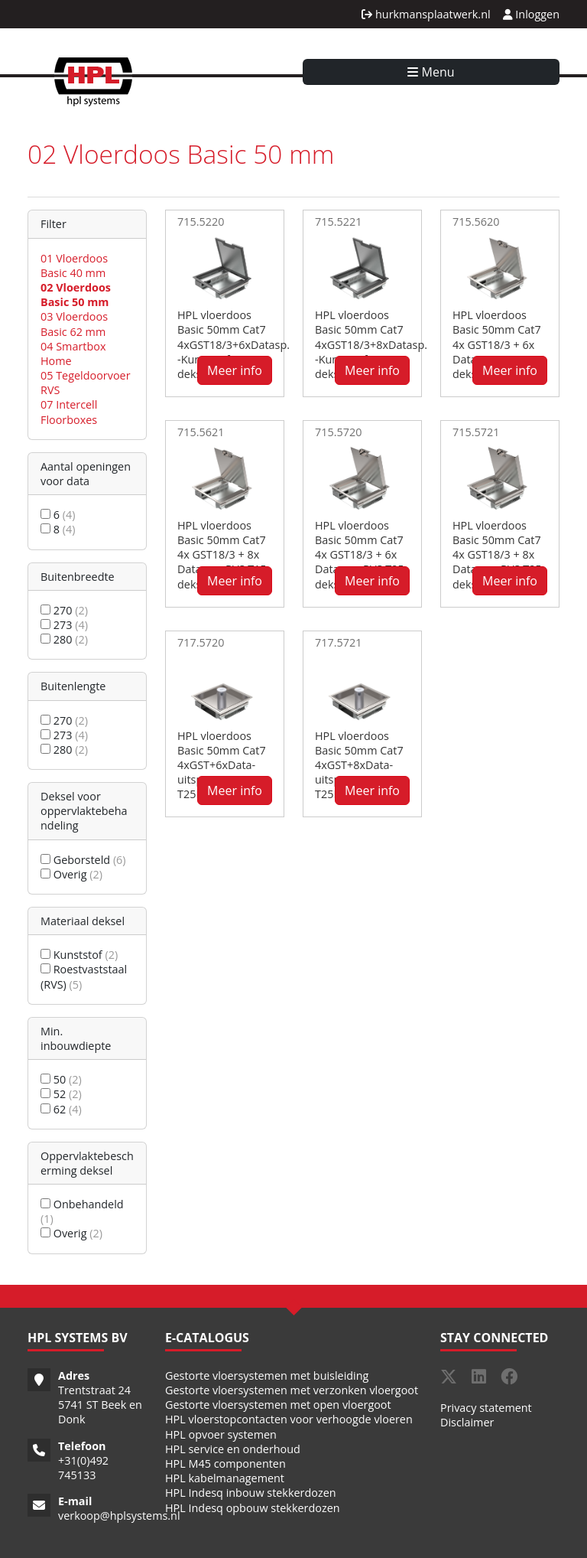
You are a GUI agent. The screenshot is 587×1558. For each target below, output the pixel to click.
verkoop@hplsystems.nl (119, 1515)
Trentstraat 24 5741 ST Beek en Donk (100, 1404)
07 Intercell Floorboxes (69, 411)
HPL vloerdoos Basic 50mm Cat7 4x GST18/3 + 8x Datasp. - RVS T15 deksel (222, 555)
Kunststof (79, 954)
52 (61, 1094)
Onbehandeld (82, 1211)
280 (64, 639)
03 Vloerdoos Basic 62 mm (74, 323)
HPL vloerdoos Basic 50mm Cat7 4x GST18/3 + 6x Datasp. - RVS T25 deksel (359, 555)
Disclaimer (467, 1422)
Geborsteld (83, 859)
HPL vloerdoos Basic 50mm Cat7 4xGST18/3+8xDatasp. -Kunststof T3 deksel (371, 344)
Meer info (234, 370)
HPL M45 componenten (225, 1463)
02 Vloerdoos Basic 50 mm (76, 294)
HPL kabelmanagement (224, 1478)
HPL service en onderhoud (232, 1449)
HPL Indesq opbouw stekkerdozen (252, 1508)
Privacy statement (486, 1407)
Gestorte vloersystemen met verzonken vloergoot (291, 1390)
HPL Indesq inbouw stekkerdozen (250, 1492)
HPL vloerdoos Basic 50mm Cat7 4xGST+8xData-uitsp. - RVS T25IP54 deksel (359, 765)
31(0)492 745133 (83, 1467)
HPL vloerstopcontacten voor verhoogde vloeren (289, 1419)
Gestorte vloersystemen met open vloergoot (278, 1404)
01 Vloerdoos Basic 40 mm (74, 265)
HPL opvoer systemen (221, 1434)
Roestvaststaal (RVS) (84, 976)
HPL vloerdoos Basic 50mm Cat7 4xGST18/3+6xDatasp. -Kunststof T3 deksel (233, 344)
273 (64, 625)
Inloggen (531, 14)
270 (64, 610)
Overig (71, 874)
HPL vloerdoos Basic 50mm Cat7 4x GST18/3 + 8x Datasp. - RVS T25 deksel (497, 555)
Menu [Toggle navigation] (430, 72)
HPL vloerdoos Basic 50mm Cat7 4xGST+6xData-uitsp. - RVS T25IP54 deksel (221, 765)
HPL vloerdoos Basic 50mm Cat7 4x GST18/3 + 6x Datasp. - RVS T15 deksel (497, 344)
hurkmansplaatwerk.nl (426, 14)
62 (61, 1109)
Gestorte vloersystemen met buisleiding (266, 1375)
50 (61, 1079)
